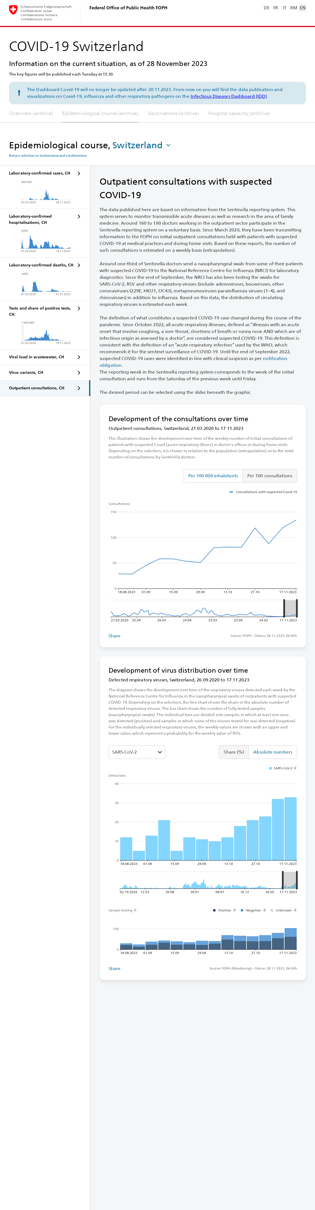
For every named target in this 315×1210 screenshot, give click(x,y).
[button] (142, 145)
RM (293, 7)
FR (275, 7)
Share (115, 636)
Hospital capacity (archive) (239, 113)
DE (266, 7)
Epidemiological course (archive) (100, 113)
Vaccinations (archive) (173, 113)
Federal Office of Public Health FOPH (128, 7)
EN (302, 7)
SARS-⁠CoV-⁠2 (124, 752)
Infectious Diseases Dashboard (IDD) (229, 96)
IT (285, 7)
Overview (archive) (31, 113)
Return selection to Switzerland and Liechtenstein (48, 155)
